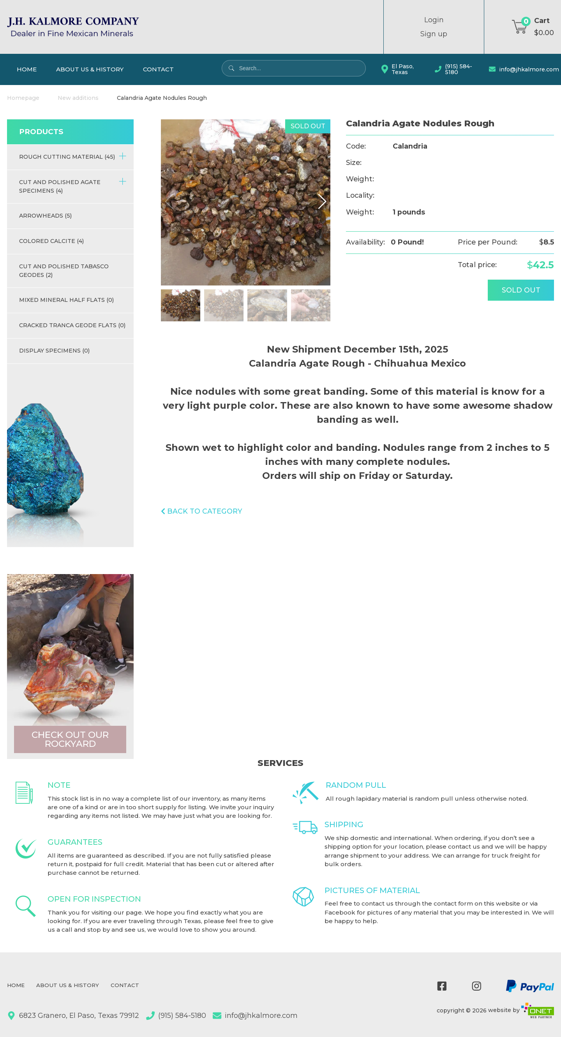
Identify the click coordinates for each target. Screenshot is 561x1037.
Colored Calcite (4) (51, 241)
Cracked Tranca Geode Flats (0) (72, 325)
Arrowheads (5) (45, 215)
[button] (321, 201)
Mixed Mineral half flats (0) (66, 299)
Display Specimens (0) (54, 350)
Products (41, 131)
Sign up (433, 33)
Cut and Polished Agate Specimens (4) (73, 185)
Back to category (201, 511)
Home (27, 69)
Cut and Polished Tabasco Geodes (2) (64, 270)
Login (434, 19)
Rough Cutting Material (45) (73, 156)
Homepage (23, 98)
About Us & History (89, 69)
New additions (78, 98)
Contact (158, 69)
